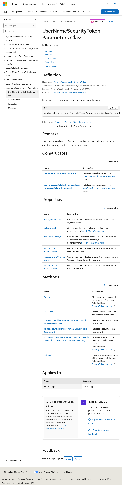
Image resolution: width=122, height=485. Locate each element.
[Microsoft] (5, 4)
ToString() (48, 355)
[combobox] (19, 25)
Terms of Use (105, 478)
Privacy (62, 478)
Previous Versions (25, 478)
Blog (38, 478)
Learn (45, 21)
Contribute (51, 478)
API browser (66, 21)
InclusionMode (50, 228)
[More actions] (117, 21)
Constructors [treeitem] (14, 99)
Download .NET (110, 11)
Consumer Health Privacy (82, 478)
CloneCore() (49, 311)
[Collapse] (35, 19)
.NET (54, 21)
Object (58, 121)
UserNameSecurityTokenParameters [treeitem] (23, 94)
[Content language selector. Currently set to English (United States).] (15, 472)
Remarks (48, 54)
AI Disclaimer (8, 478)
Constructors (50, 58)
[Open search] (108, 4)
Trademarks (7, 483)
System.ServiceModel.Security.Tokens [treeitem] (19, 38)
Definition (49, 50)
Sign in (115, 3)
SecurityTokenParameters (78, 121)
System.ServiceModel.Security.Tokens (70, 82)
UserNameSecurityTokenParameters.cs (67, 92)
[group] (81, 113)
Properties (49, 62)
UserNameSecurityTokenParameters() (60, 173)
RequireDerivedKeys (52, 236)
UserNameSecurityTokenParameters (99, 176)
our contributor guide (56, 427)
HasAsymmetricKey (52, 219)
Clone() (47, 297)
